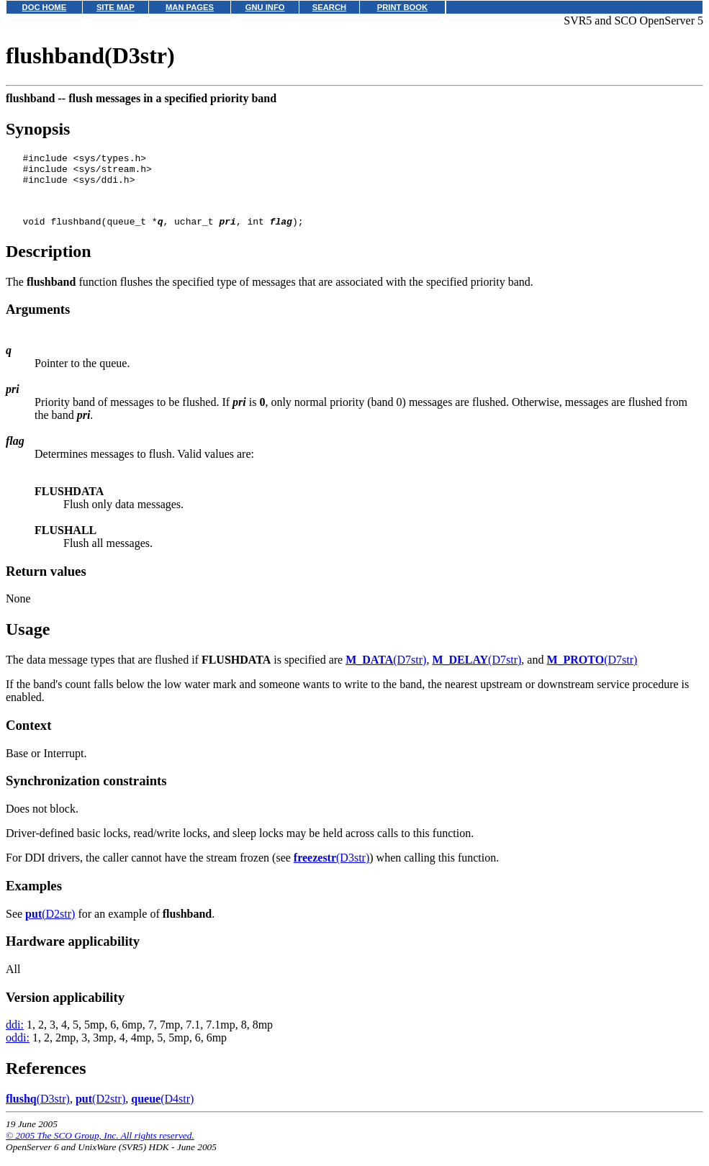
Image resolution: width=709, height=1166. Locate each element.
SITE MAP (115, 7)
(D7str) (386, 672)
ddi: (15, 1037)
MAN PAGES (190, 7)
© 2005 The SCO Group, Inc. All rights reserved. (100, 1148)
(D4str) (162, 1112)
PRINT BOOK (402, 7)
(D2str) (50, 927)
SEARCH (329, 7)
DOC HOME (44, 7)
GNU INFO (265, 7)
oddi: (18, 1050)
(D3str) (331, 870)
